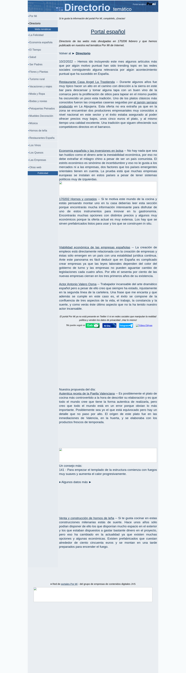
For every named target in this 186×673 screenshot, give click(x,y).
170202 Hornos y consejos (78, 199)
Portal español (108, 32)
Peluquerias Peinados (42, 108)
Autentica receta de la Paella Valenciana (87, 393)
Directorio (83, 53)
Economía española (40, 42)
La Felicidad (36, 35)
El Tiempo (35, 49)
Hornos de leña (38, 130)
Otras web (35, 167)
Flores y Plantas (38, 71)
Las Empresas (37, 160)
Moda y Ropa (37, 93)
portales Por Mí (69, 584)
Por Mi (33, 16)
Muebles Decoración (41, 115)
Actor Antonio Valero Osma (77, 284)
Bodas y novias (38, 101)
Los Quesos (36, 152)
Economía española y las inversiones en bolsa (91, 150)
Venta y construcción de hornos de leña (86, 518)
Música (33, 123)
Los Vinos (35, 145)
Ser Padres (35, 64)
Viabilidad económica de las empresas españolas (94, 247)
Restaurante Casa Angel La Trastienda (87, 82)
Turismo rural (37, 79)
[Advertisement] (108, 136)
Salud (32, 57)
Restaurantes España (41, 138)
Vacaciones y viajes (40, 86)
